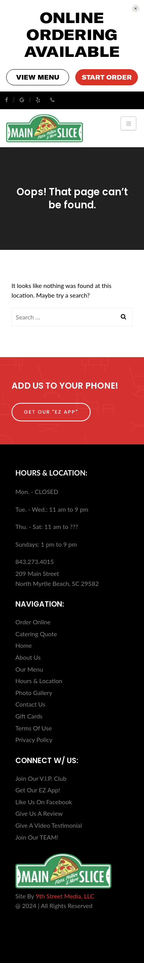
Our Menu (29, 669)
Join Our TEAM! (36, 837)
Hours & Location (38, 680)
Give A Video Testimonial (48, 825)
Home (23, 645)
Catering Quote (36, 633)
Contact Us (30, 704)
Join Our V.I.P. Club (40, 778)
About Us (28, 657)
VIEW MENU (37, 77)
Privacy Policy (34, 739)
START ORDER (107, 77)
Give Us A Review (39, 813)
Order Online (33, 621)
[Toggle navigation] (128, 123)
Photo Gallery (33, 692)
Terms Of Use (33, 728)
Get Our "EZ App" (51, 412)
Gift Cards (29, 716)
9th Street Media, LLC (65, 896)
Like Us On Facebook (43, 801)
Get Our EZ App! (37, 789)
